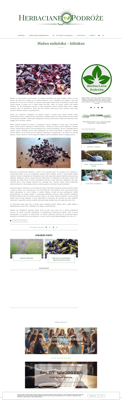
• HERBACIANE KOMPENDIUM (38, 35)
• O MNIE (92, 35)
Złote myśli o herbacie (93, 183)
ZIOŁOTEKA (22, 220)
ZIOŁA (15, 220)
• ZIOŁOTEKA (81, 35)
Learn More (92, 395)
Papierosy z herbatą (94, 146)
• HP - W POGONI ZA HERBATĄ (63, 35)
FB (75, 216)
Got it (101, 395)
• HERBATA (21, 35)
